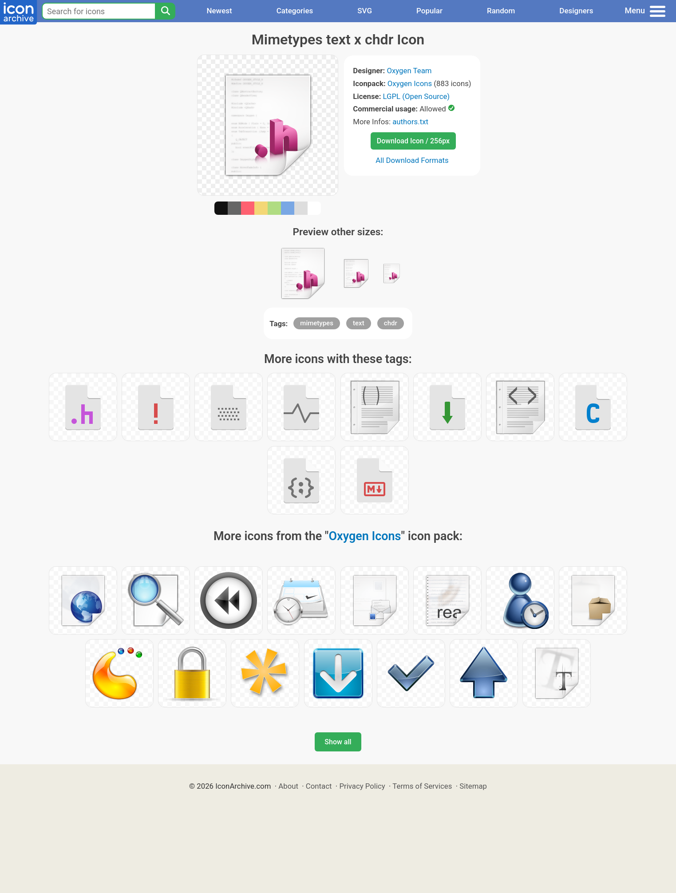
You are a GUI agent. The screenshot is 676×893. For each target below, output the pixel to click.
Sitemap (473, 786)
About (288, 786)
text (358, 323)
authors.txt (410, 121)
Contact (319, 786)
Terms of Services (422, 786)
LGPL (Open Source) (416, 96)
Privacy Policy (362, 786)
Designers (576, 10)
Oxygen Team (409, 70)
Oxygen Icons (409, 83)
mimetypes (316, 323)
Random (501, 10)
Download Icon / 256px (413, 141)
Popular (429, 10)
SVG (364, 10)
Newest (219, 10)
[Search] (165, 11)
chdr (390, 323)
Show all (337, 742)
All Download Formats (412, 160)
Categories (295, 10)
